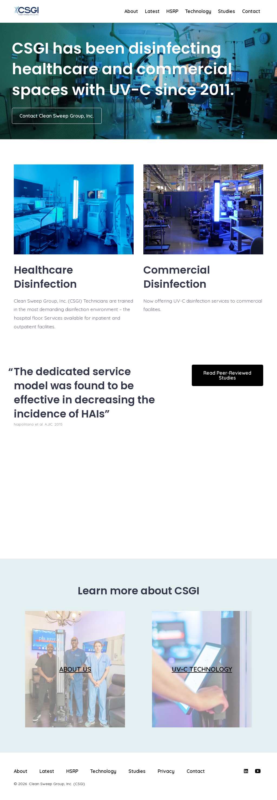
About (131, 11)
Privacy (166, 771)
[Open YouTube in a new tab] (257, 771)
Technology (198, 11)
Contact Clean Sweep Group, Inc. (56, 116)
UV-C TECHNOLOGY (202, 669)
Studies (226, 11)
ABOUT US (75, 669)
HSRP (172, 11)
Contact (251, 11)
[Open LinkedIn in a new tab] (246, 771)
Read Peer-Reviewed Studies (227, 375)
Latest (152, 11)
